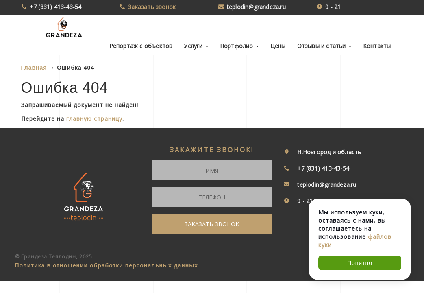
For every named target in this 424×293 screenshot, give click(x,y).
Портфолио (239, 46)
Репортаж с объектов (141, 46)
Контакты (377, 46)
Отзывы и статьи (324, 46)
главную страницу (94, 118)
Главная (34, 67)
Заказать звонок (152, 7)
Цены (278, 46)
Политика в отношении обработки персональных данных (106, 265)
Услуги (196, 46)
